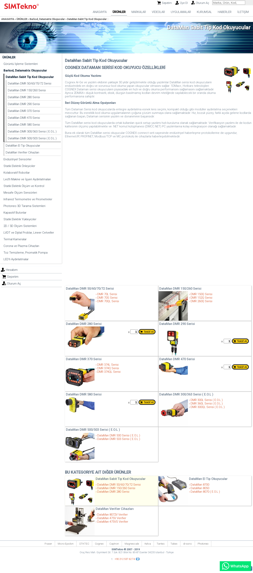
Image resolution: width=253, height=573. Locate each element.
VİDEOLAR (158, 12)
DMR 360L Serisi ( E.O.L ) (207, 403)
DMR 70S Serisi (107, 297)
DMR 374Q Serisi (108, 368)
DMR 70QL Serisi (108, 301)
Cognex (99, 543)
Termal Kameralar (15, 239)
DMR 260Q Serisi (201, 301)
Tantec (161, 543)
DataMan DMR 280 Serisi (24, 97)
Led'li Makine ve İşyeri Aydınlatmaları (27, 179)
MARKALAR (138, 12)
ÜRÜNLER (119, 12)
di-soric (187, 543)
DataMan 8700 (200, 484)
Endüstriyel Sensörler (18, 159)
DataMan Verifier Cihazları (22, 152)
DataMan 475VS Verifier (112, 521)
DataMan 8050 (200, 488)
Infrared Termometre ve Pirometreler (28, 199)
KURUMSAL (204, 12)
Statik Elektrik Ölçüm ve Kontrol (24, 186)
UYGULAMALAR (181, 12)
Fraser (48, 543)
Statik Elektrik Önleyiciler (19, 166)
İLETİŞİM (243, 12)
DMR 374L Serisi (108, 364)
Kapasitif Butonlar (15, 212)
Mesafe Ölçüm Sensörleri (20, 192)
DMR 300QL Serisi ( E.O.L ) (208, 407)
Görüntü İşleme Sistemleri (21, 64)
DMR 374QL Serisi (109, 372)
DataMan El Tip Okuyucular (23, 145)
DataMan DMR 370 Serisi (24, 111)
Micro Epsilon (66, 543)
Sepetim (167, 3)
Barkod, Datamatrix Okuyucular (47, 19)
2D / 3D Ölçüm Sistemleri (20, 226)
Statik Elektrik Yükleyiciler (20, 219)
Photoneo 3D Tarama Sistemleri (24, 206)
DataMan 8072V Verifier (112, 514)
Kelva (148, 543)
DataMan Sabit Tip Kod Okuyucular (87, 19)
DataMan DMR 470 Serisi (24, 118)
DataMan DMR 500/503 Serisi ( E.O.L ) (32, 138)
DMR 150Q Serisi (201, 294)
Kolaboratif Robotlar (17, 172)
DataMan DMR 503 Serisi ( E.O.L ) (118, 439)
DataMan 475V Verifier (111, 518)
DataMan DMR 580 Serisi (24, 124)
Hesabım (12, 270)
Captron (114, 543)
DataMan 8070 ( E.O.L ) (205, 491)
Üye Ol (184, 3)
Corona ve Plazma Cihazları (21, 246)
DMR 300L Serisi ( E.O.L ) (207, 400)
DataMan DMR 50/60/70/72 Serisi (29, 83)
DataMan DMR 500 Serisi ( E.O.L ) (118, 435)
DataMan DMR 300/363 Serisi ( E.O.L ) (32, 131)
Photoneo (203, 543)
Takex (173, 543)
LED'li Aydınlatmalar (16, 259)
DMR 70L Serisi (107, 294)
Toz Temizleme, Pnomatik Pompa (26, 252)
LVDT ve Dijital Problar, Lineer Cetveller (29, 232)
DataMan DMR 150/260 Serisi (27, 90)
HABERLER (224, 12)
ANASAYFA (100, 12)
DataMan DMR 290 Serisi (24, 104)
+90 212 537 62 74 (125, 559)
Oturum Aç (202, 3)
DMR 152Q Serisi (201, 297)
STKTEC (84, 543)
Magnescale (132, 543)
